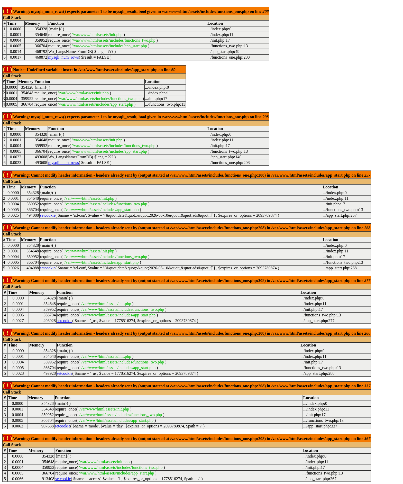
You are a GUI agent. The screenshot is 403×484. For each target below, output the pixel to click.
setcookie (47, 215)
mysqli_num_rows (63, 57)
